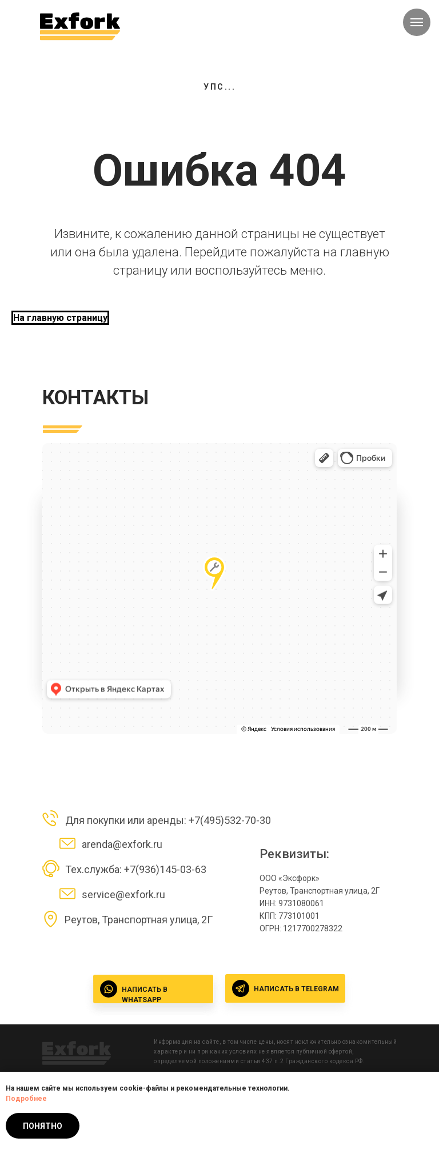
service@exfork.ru (123, 894)
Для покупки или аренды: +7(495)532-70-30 (168, 820)
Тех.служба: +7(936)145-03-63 (135, 869)
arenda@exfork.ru (122, 844)
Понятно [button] (42, 1126)
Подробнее (26, 1099)
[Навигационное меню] (416, 22)
